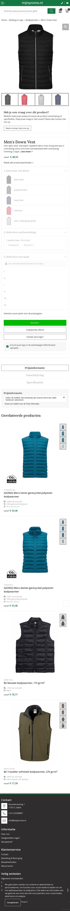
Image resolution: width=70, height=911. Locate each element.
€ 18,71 (11, 694)
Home (4, 20)
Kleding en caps (16, 20)
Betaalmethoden (8, 862)
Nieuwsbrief (6, 841)
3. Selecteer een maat (16, 256)
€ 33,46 (11, 510)
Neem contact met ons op (17, 128)
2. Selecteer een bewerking (20, 232)
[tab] (35, 368)
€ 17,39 (11, 783)
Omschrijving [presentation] (35, 375)
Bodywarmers (32, 20)
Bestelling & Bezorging (11, 858)
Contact (4, 854)
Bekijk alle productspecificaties (18, 162)
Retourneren (7, 866)
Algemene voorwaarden (12, 878)
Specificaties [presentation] (35, 382)
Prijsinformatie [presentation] (35, 368)
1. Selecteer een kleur (16, 170)
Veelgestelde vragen (10, 838)
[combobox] (24, 11)
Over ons (5, 834)
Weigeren (24, 902)
